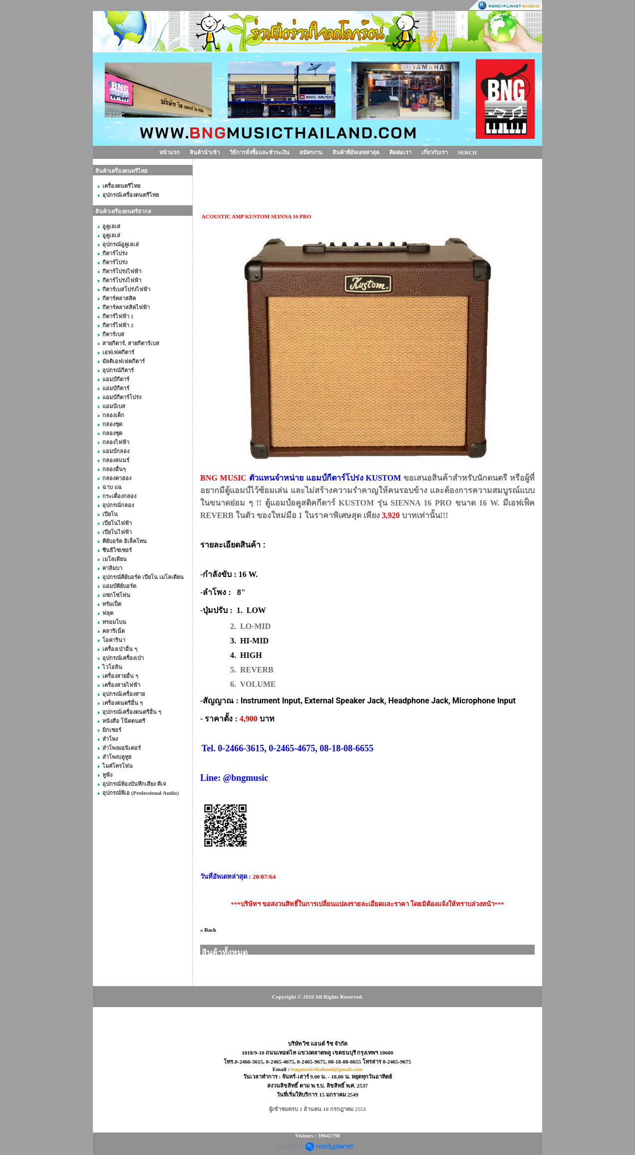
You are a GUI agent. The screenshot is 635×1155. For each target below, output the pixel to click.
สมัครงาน (311, 152)
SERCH (467, 152)
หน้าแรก (169, 152)
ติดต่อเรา (400, 152)
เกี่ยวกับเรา (434, 152)
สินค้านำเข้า (205, 152)
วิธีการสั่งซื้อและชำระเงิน (260, 152)
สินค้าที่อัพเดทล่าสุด (355, 152)
